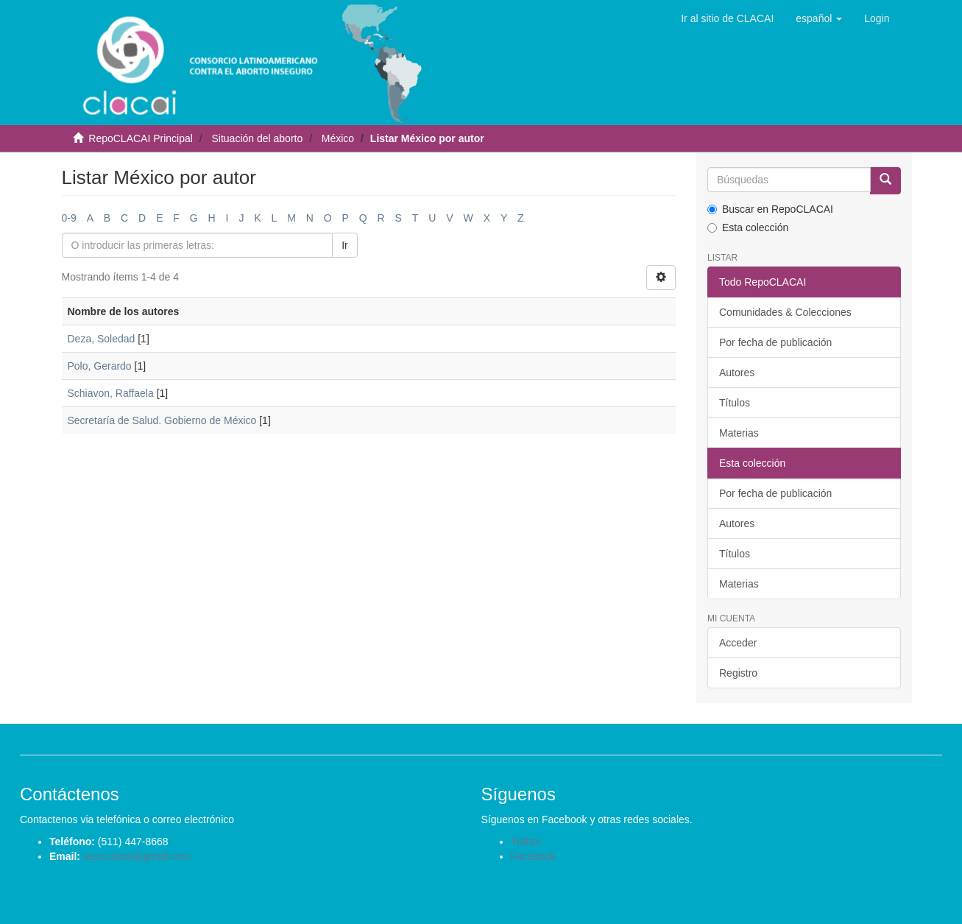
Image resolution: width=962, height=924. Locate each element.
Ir (345, 245)
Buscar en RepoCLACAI (770, 209)
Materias (739, 433)
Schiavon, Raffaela (111, 393)
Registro (738, 673)
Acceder (738, 643)
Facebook (533, 856)
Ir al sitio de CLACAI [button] (727, 18)
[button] (819, 18)
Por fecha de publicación (775, 342)
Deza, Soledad (101, 339)
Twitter (526, 841)
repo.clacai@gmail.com (137, 856)
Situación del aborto (257, 138)
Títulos (734, 403)
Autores (736, 372)
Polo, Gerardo (100, 366)
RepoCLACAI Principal (140, 138)
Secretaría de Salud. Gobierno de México (162, 420)
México (338, 138)
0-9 (69, 218)
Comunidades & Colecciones (785, 312)
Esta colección (747, 227)
